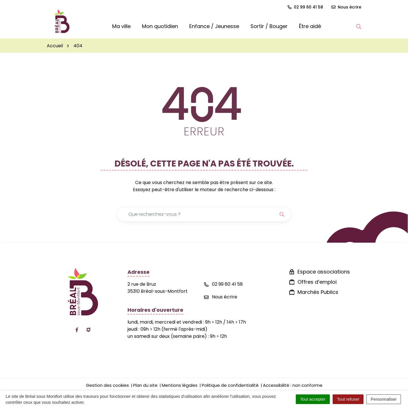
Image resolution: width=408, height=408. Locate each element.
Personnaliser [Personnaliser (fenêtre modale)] (384, 399)
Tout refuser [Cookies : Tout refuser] (348, 399)
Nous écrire (220, 297)
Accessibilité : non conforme (292, 385)
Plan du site (145, 385)
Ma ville (121, 26)
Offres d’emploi (317, 281)
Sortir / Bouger (269, 26)
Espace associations (324, 271)
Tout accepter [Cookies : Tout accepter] (313, 399)
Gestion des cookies (107, 385)
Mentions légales (179, 385)
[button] (358, 26)
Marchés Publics (318, 292)
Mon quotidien (160, 26)
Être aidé (310, 26)
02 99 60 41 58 (223, 284)
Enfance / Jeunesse (214, 26)
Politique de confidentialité (230, 385)
